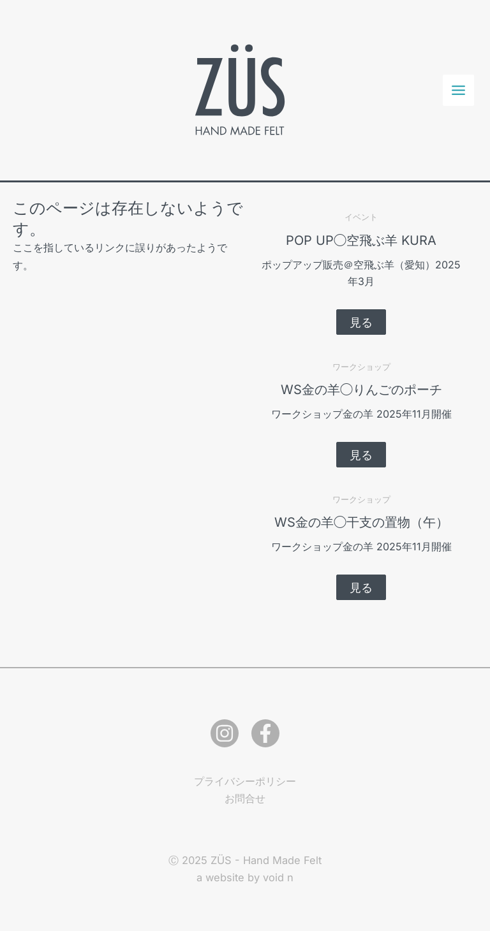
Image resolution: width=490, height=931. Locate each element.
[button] (361, 322)
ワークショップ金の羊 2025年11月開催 (361, 413)
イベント (361, 217)
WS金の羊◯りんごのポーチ (361, 389)
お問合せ (245, 798)
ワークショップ (361, 367)
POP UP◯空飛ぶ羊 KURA (361, 240)
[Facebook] (265, 733)
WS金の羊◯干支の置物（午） (361, 522)
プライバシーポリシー (245, 781)
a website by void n (245, 877)
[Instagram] (225, 733)
